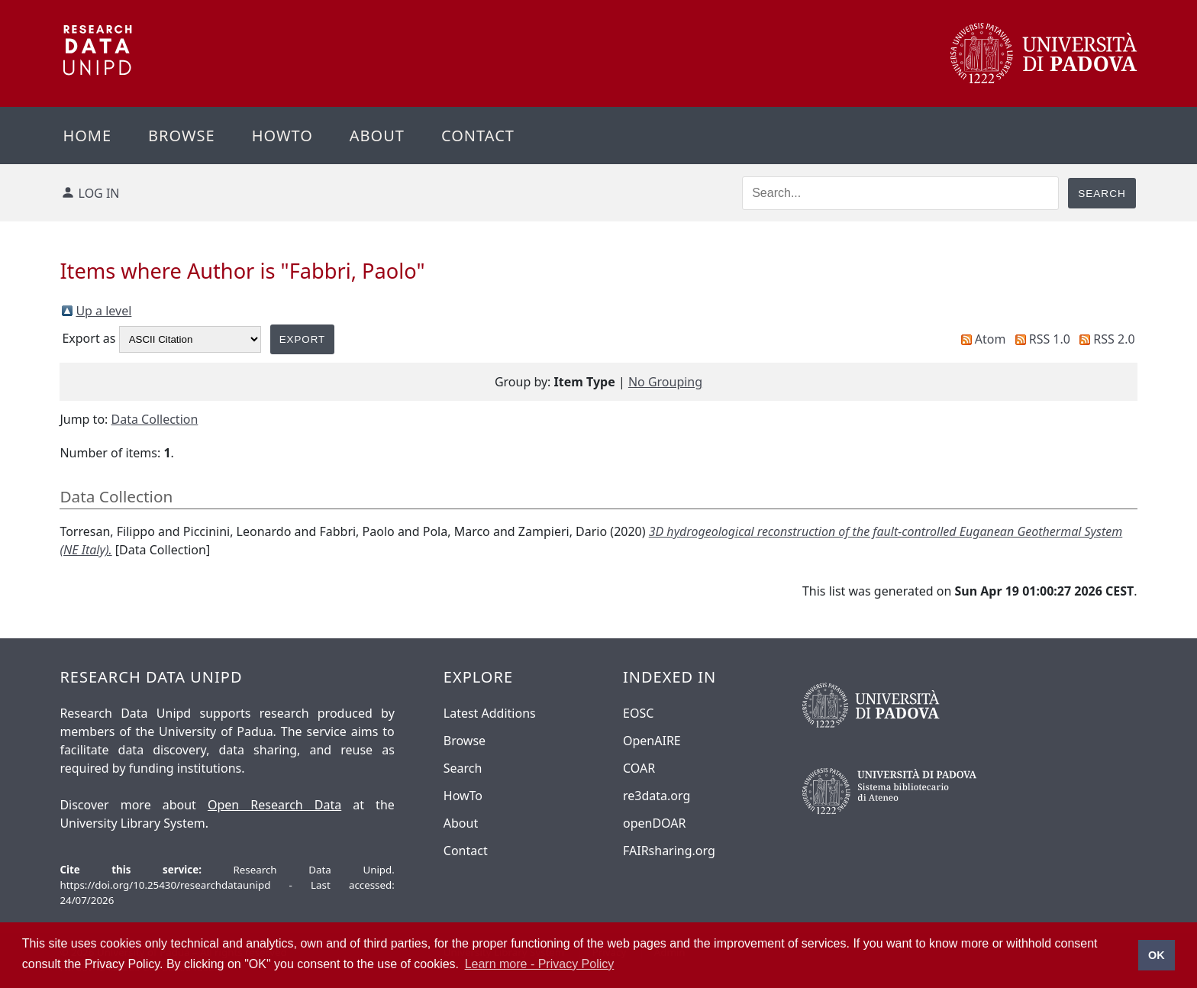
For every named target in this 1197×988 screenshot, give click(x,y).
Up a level (103, 310)
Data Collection (154, 419)
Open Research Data (274, 804)
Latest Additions (490, 713)
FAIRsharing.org (669, 850)
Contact (478, 135)
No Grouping (665, 381)
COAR (639, 768)
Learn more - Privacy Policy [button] (540, 963)
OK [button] (1156, 955)
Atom (990, 339)
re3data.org (656, 795)
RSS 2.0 (1113, 339)
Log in (99, 193)
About (377, 135)
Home (87, 135)
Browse (181, 135)
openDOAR (654, 823)
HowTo (463, 795)
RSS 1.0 (1049, 339)
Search (463, 768)
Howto (282, 135)
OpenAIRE (652, 740)
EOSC (638, 713)
